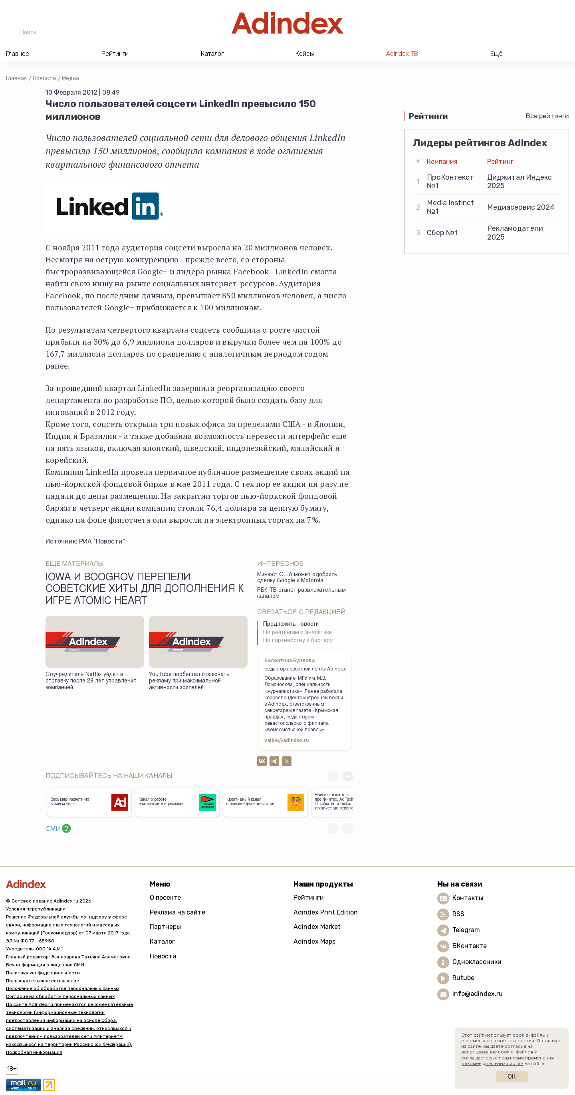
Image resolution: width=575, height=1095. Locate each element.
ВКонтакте (469, 946)
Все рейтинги (547, 116)
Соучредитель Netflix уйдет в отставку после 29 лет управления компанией (91, 681)
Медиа (70, 78)
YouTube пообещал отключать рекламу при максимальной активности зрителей (189, 681)
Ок (512, 1076)
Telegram (466, 930)
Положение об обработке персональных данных (62, 988)
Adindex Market (317, 926)
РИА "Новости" (102, 541)
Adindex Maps (314, 941)
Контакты (467, 898)
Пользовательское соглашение (42, 981)
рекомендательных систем (492, 1063)
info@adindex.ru (477, 994)
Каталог (162, 941)
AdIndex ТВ (402, 54)
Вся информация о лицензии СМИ (45, 965)
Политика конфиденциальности (43, 973)
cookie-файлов (515, 1052)
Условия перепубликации (35, 909)
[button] (347, 776)
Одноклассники (477, 962)
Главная (16, 78)
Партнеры (165, 926)
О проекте (165, 897)
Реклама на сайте (177, 912)
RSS (458, 914)
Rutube (463, 978)
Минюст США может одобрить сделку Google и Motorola (297, 578)
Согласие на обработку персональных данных (60, 996)
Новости (44, 78)
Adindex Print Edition (325, 912)
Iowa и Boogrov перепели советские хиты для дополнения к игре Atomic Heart (145, 590)
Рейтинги (308, 897)
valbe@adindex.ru (286, 740)
